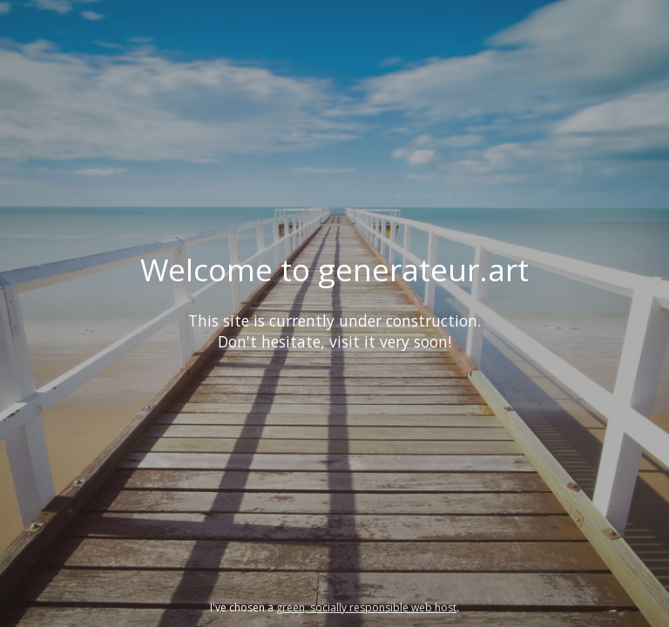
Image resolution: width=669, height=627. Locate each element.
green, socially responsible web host (366, 607)
